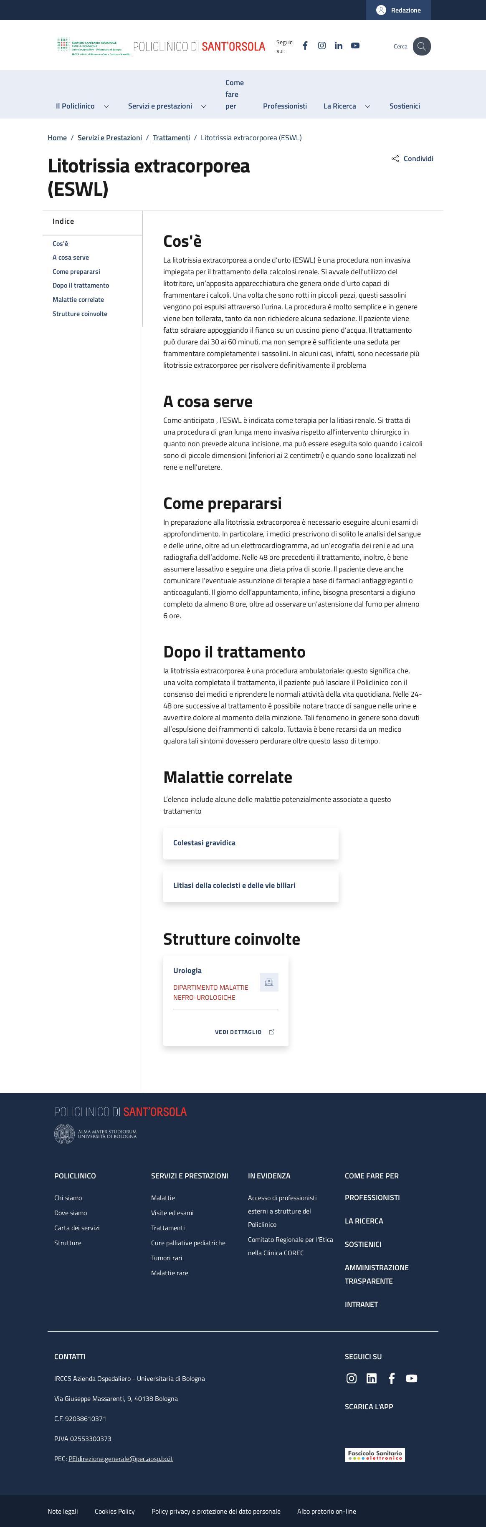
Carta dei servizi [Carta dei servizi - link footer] (77, 1228)
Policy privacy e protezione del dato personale (216, 1511)
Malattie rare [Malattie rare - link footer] (169, 1273)
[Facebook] (298, 46)
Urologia (187, 970)
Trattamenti (171, 137)
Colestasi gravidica (204, 842)
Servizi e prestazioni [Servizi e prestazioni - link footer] (189, 1175)
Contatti (70, 1356)
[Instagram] (315, 46)
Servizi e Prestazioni (110, 137)
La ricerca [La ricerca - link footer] (364, 1220)
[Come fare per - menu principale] (236, 94)
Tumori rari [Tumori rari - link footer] (166, 1258)
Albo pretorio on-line (326, 1511)
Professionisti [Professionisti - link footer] (372, 1197)
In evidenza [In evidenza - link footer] (269, 1175)
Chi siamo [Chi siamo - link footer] (68, 1198)
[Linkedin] (332, 46)
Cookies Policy (115, 1511)
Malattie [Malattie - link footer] (163, 1198)
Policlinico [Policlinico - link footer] (75, 1175)
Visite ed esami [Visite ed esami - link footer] (172, 1213)
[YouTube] (348, 46)
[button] (398, 10)
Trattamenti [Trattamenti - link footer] (168, 1228)
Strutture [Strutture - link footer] (67, 1243)
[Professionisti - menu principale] (285, 106)
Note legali (63, 1511)
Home (57, 137)
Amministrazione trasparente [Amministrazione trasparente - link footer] (377, 1274)
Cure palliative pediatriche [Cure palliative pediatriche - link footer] (188, 1243)
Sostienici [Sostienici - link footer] (363, 1244)
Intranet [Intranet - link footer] (361, 1304)
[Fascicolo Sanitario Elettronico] (375, 1454)
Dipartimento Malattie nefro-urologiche (210, 992)
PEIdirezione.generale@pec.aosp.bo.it (120, 1459)
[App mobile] (351, 1427)
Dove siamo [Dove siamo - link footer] (70, 1213)
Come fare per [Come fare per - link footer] (372, 1175)
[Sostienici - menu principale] (404, 106)
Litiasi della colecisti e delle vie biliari (234, 885)
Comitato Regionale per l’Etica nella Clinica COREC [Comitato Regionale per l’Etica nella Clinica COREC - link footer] (290, 1246)
